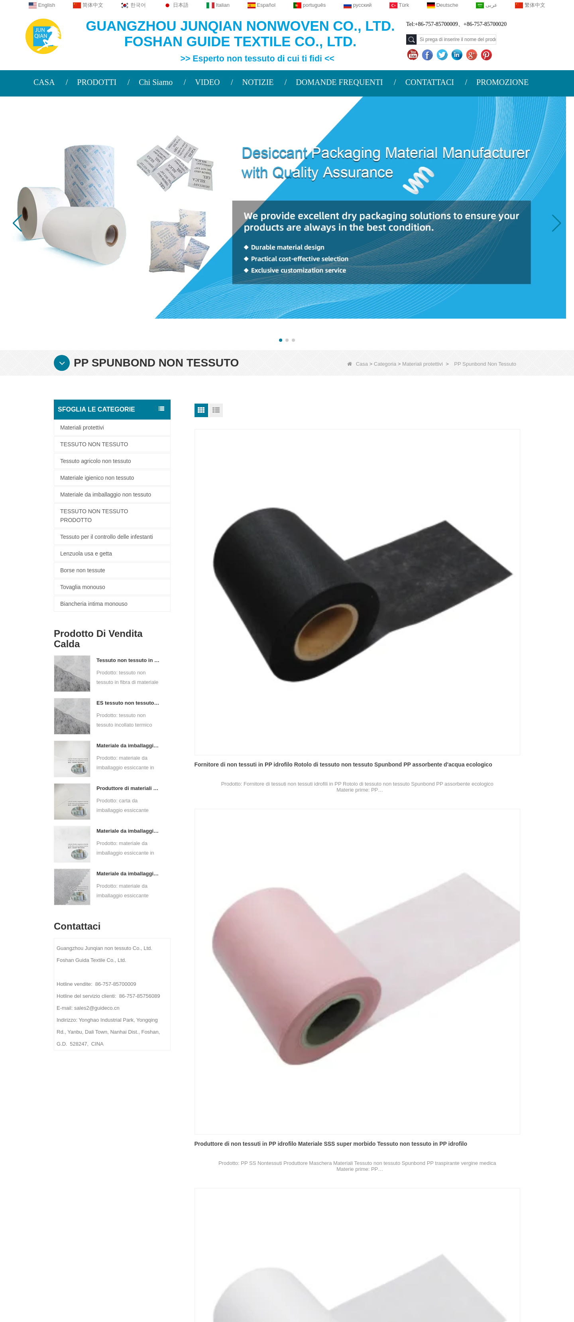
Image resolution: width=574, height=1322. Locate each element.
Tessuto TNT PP (438, 1012)
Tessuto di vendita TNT (336, 1012)
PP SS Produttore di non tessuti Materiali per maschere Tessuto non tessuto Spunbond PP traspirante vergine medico (464, 701)
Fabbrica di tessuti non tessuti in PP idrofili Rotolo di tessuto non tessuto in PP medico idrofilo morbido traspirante (465, 544)
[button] (280, 340)
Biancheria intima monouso (94, 604)
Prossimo (370, 1083)
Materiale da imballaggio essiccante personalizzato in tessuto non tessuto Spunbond (128, 874)
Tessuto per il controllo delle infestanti (106, 537)
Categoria (385, 364)
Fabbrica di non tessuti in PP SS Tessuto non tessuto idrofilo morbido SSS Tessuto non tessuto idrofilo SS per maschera (244, 858)
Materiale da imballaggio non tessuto (105, 494)
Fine (396, 1083)
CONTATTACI (429, 82)
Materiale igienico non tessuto (97, 478)
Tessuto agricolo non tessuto (95, 461)
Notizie (109, 1192)
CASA (44, 82)
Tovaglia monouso (82, 587)
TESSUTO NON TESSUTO (94, 444)
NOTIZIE (257, 82)
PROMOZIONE (502, 82)
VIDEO (207, 82)
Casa (357, 364)
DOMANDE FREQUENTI (339, 82)
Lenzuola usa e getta (86, 553)
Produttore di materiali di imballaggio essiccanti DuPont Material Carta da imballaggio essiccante (128, 788)
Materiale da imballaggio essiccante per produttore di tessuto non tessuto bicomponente (128, 831)
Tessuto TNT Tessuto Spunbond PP (242, 1012)
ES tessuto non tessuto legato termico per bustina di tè (128, 703)
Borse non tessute (82, 570)
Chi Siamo (156, 82)
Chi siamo (113, 1143)
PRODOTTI (96, 82)
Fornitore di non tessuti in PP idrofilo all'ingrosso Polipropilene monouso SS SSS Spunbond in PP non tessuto (244, 701)
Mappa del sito (121, 1207)
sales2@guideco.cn (215, 1210)
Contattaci (115, 1176)
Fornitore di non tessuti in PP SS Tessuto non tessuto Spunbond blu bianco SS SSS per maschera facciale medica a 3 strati (355, 701)
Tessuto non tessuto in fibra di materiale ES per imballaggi (128, 660)
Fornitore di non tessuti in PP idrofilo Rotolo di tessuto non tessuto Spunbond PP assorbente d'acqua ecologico (244, 544)
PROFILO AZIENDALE (126, 1161)
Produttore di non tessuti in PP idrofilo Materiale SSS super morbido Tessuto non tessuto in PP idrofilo (357, 544)
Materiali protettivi (422, 364)
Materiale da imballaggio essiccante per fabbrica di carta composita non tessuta (128, 746)
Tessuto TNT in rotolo (445, 855)
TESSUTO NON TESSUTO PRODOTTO (94, 515)
